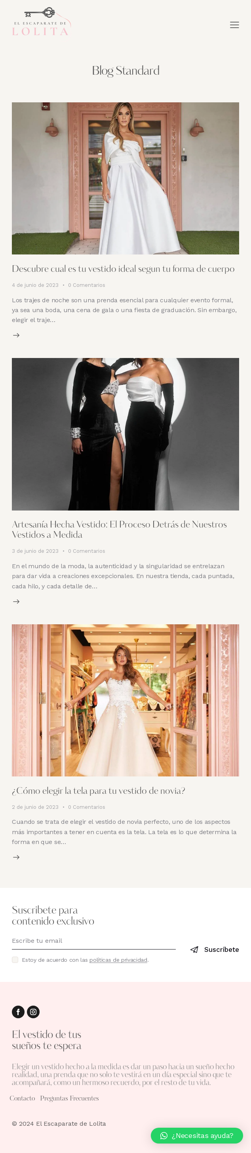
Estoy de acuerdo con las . (85, 960)
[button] (197, 1136)
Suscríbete (221, 949)
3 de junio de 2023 (35, 551)
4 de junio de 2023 (35, 285)
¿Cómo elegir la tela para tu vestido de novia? (98, 791)
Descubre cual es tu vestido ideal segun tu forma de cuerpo (123, 269)
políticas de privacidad (118, 960)
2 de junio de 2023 (35, 807)
